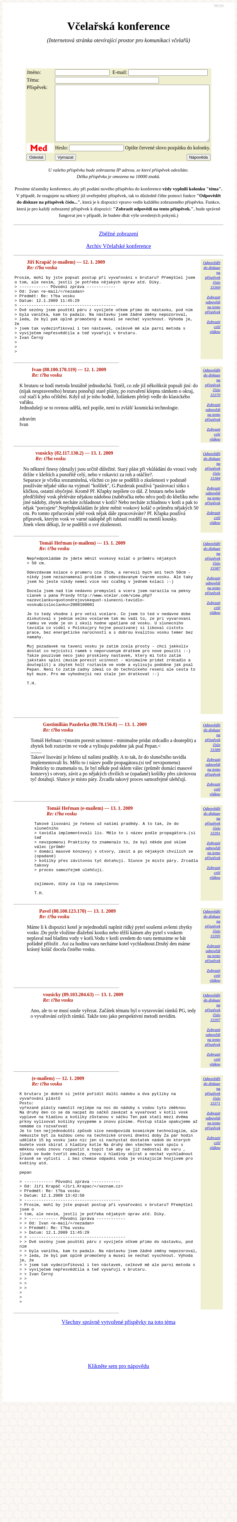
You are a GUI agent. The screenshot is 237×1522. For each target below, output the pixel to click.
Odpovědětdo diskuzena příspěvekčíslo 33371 (211, 1163)
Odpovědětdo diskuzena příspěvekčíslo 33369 (211, 286)
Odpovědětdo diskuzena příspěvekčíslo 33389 (211, 794)
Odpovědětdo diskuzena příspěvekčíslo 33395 (211, 995)
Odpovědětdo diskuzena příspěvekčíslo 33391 (211, 878)
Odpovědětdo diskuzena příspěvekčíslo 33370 (211, 409)
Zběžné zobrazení (118, 245)
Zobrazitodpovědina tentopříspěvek (212, 315)
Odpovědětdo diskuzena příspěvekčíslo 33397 (211, 1079)
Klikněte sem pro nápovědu (118, 1481)
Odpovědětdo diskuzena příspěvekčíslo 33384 (211, 492)
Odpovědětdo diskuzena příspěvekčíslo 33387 (211, 582)
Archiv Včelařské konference (118, 257)
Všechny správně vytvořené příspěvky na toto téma (119, 1437)
